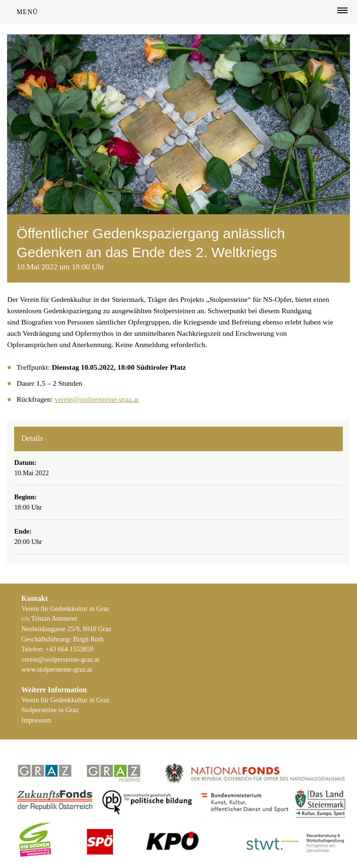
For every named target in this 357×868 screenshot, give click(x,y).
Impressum (36, 720)
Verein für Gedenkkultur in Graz (65, 700)
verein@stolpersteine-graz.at (97, 399)
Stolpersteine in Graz (49, 710)
